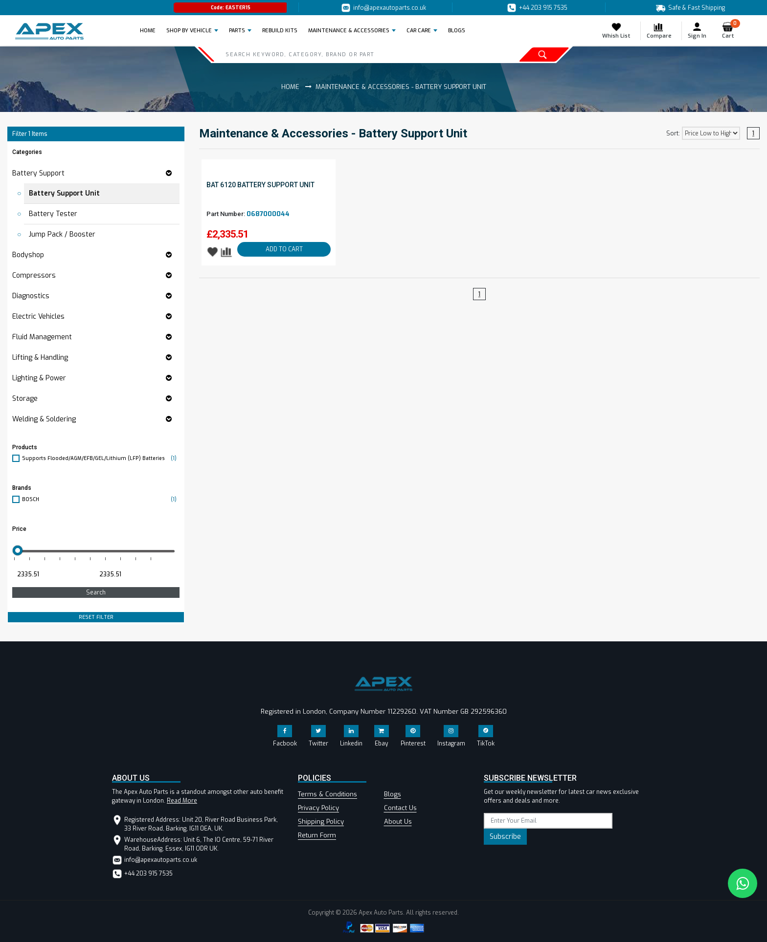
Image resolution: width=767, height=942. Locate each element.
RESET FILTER (96, 617)
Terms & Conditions (327, 794)
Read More (182, 801)
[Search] (335, 54)
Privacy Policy (318, 808)
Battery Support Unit (64, 193)
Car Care (418, 30)
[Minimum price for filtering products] (52, 574)
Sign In (697, 31)
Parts (237, 30)
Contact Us (400, 808)
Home (150, 30)
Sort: (673, 133)
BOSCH (101, 499)
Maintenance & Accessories (348, 30)
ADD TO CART (284, 249)
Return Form (317, 835)
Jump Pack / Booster (62, 234)
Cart (731, 31)
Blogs (392, 794)
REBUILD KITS (279, 30)
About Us (398, 821)
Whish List (616, 31)
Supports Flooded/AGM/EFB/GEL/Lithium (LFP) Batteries (101, 458)
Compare (659, 31)
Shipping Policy (321, 821)
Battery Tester (53, 214)
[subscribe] (548, 821)
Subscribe (505, 836)
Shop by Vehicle (189, 30)
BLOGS (456, 30)
